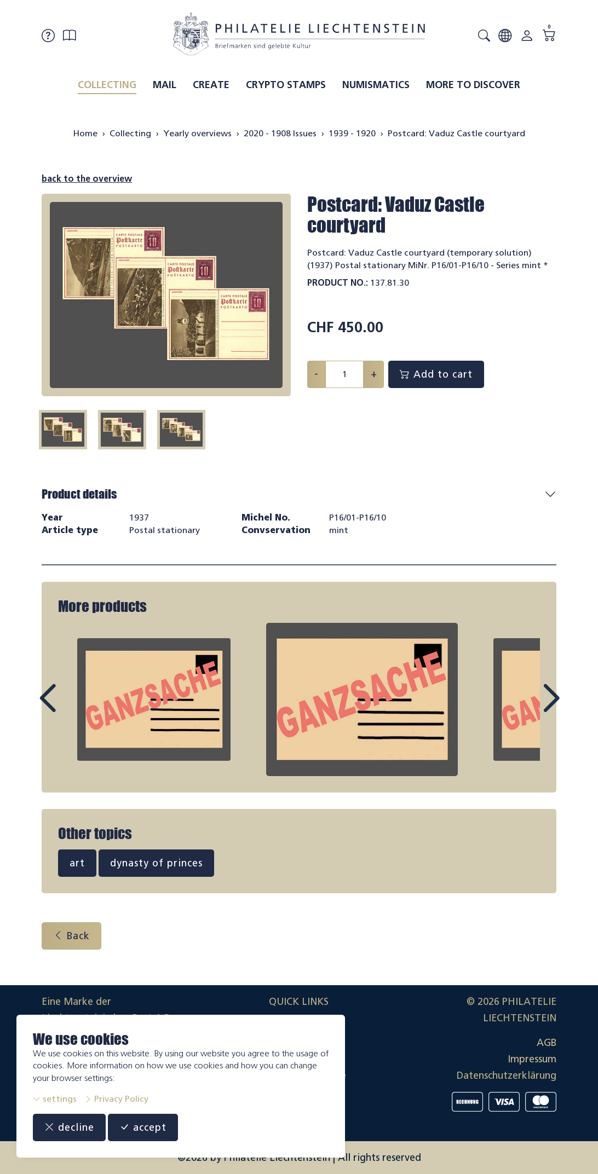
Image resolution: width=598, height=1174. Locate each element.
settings (55, 1099)
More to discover (473, 85)
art (77, 863)
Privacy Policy (116, 1099)
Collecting (107, 85)
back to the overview (87, 179)
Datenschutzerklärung (506, 1075)
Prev (72, 708)
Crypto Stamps (286, 85)
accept (142, 1127)
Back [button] (71, 936)
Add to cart (436, 374)
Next (525, 708)
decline (69, 1127)
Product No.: (337, 282)
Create (211, 85)
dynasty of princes (156, 863)
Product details (79, 494)
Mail (164, 85)
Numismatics (376, 85)
